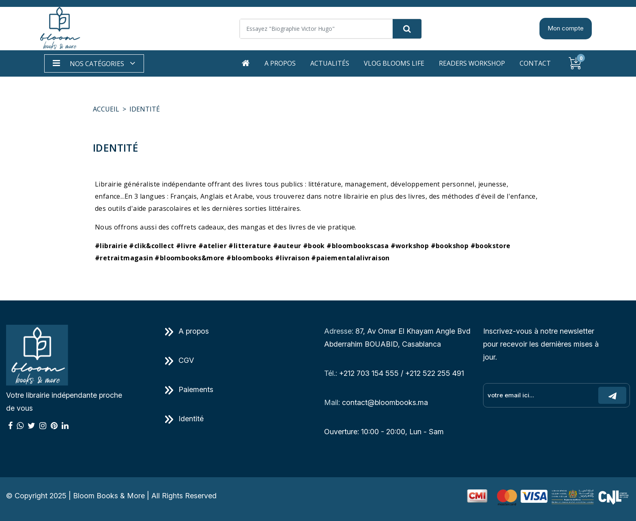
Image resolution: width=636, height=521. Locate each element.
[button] (94, 63)
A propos (280, 63)
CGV (179, 360)
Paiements (189, 389)
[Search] (330, 29)
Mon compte (566, 28)
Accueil (106, 109)
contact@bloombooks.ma (385, 402)
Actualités (329, 63)
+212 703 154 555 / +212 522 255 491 (401, 373)
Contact (535, 63)
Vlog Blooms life (394, 63)
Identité (184, 418)
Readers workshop (472, 63)
